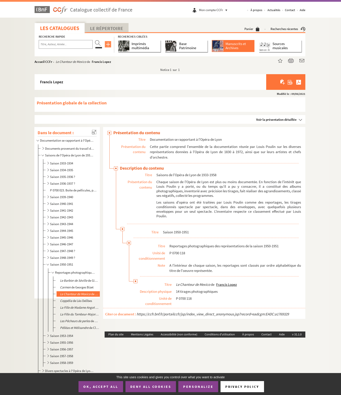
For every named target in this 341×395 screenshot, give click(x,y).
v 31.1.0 (297, 334)
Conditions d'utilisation (220, 334)
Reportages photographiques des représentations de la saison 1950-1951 (75, 272)
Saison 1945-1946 (61, 237)
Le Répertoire (106, 28)
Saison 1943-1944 (61, 224)
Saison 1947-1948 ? (62, 251)
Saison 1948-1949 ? (62, 258)
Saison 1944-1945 (61, 231)
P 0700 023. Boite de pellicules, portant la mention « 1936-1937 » (74, 190)
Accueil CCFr (43, 62)
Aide (302, 10)
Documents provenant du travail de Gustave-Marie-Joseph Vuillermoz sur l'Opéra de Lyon (69, 148)
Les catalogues (59, 28)
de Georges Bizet (77, 287)
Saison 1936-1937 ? (62, 183)
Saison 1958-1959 (61, 363)
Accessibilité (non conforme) (179, 334)
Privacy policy (242, 387)
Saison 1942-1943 (61, 217)
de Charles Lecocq (79, 307)
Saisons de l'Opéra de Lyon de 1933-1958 (69, 155)
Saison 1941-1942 (61, 210)
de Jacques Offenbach (79, 314)
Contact (290, 10)
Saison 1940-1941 (61, 204)
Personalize (198, 386)
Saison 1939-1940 (61, 197)
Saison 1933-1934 (61, 163)
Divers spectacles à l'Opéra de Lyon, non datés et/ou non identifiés (69, 371)
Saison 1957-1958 (61, 356)
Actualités (273, 10)
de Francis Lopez (79, 294)
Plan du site (116, 334)
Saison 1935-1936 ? (62, 177)
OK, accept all (100, 386)
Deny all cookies (150, 386)
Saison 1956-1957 (61, 349)
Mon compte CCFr (214, 10)
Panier (251, 29)
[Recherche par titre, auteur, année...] (66, 44)
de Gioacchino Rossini (79, 280)
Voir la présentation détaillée (276, 119)
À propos (256, 10)
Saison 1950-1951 (61, 264)
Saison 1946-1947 (61, 244)
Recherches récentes (288, 29)
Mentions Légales (142, 334)
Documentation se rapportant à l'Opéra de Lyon (67, 140)
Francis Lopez (101, 62)
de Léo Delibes (76, 301)
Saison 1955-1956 (61, 342)
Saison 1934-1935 (61, 170)
